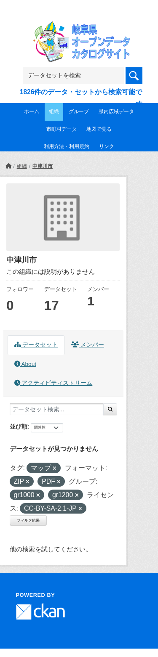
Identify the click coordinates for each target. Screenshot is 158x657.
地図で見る (99, 129)
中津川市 (42, 166)
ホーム (31, 111)
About (25, 364)
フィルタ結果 (28, 520)
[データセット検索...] (57, 409)
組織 (54, 111)
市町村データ (61, 129)
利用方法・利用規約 (66, 146)
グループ (79, 111)
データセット (36, 345)
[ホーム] (8, 166)
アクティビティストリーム (53, 383)
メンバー (87, 345)
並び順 (18, 426)
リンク (106, 146)
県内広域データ (116, 111)
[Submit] (110, 409)
